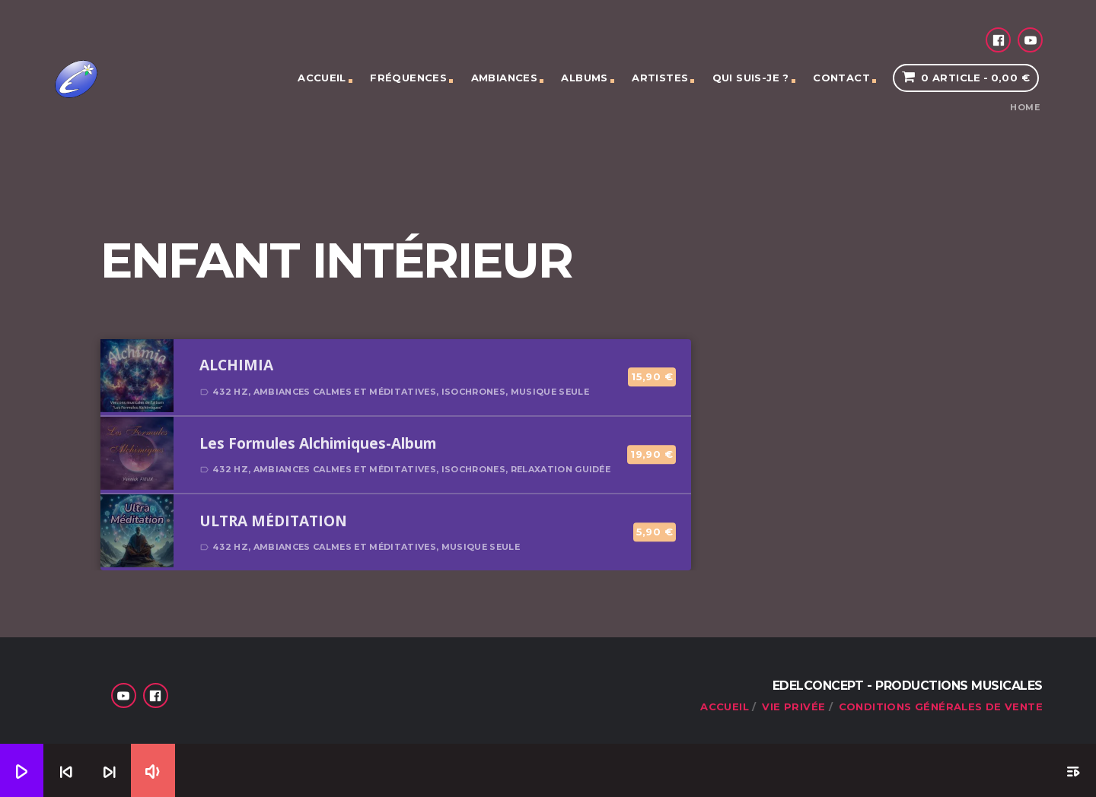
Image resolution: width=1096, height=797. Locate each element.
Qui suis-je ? (750, 77)
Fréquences (408, 77)
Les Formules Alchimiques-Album (318, 444)
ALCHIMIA (236, 366)
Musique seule (550, 391)
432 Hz (230, 391)
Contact (841, 77)
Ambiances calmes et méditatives (344, 391)
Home (1025, 107)
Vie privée (793, 706)
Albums (584, 77)
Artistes (660, 77)
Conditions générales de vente (941, 706)
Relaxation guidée (561, 469)
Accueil (322, 77)
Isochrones (473, 391)
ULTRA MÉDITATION (273, 522)
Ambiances (504, 77)
